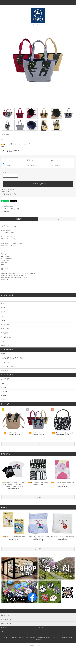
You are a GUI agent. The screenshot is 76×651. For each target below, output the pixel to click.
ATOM (39, 639)
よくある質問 (5, 379)
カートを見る (42, 627)
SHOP (3, 400)
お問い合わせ (4, 631)
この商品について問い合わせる (9, 209)
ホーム (3, 134)
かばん (7, 134)
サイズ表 (4, 387)
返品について (5, 192)
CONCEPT (4, 391)
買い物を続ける (5, 211)
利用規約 (4, 395)
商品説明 (19, 219)
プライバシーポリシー (55, 637)
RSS (36, 639)
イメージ (57, 219)
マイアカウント (5, 627)
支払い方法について (13, 637)
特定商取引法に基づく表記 (9, 194)
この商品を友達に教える (7, 206)
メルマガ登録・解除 (66, 637)
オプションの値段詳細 (8, 189)
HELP (3, 383)
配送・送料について (23, 637)
